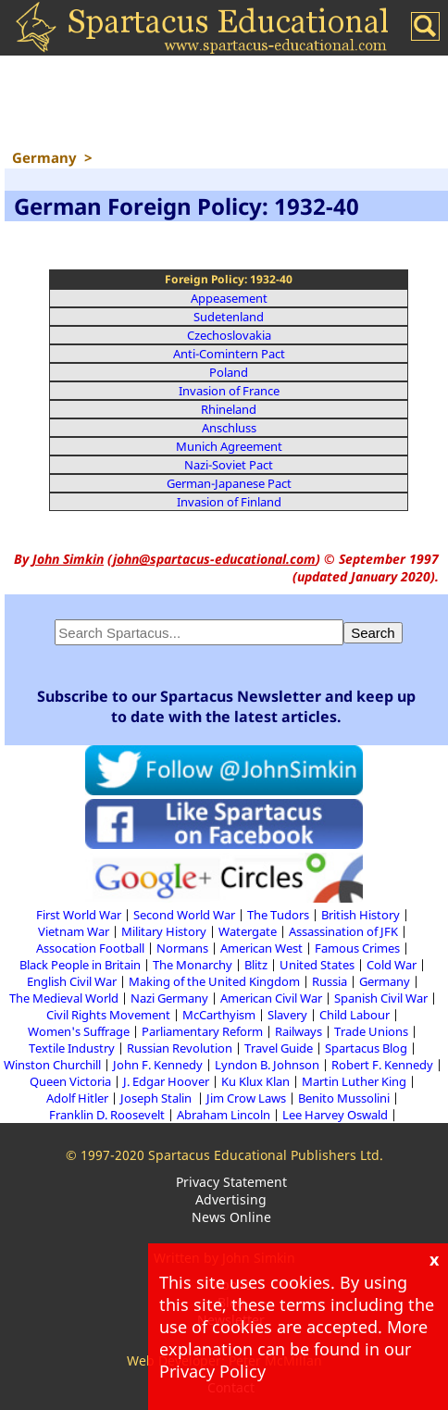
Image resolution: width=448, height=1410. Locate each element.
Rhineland (228, 409)
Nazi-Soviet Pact (228, 464)
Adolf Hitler (77, 1098)
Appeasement (229, 298)
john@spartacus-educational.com (214, 559)
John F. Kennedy (158, 1064)
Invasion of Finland (229, 501)
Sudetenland (228, 316)
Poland (228, 372)
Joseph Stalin (157, 1098)
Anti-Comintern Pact (229, 353)
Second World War (184, 914)
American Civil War (271, 998)
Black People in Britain (80, 964)
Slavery (287, 1014)
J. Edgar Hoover (166, 1081)
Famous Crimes (357, 948)
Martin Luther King (354, 1081)
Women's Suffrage (79, 1031)
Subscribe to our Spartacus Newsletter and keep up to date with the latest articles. (226, 706)
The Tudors (278, 914)
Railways (298, 1031)
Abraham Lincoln (223, 1114)
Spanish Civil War (381, 998)
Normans (182, 948)
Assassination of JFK (343, 931)
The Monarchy (192, 964)
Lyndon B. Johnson (267, 1064)
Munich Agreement (229, 446)
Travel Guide (278, 1048)
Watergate (247, 931)
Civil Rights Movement (108, 1014)
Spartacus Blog (366, 1048)
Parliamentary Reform (202, 1031)
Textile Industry (72, 1048)
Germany (384, 981)
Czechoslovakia (229, 335)
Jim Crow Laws (246, 1098)
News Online (231, 1217)
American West (261, 948)
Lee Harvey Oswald (335, 1114)
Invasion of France (229, 390)
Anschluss (229, 427)
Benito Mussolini (344, 1098)
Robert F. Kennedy (382, 1064)
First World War (78, 914)
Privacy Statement (231, 1182)
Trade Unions (371, 1031)
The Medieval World (63, 998)
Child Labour (354, 1014)
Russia (329, 981)
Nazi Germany (169, 998)
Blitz (256, 964)
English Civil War (72, 981)
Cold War (392, 964)
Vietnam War (73, 931)
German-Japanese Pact (229, 483)
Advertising (231, 1199)
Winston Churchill (52, 1064)
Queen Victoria (70, 1081)
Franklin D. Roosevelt (107, 1114)
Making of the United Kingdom (214, 981)
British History (360, 914)
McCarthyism (218, 1014)
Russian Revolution (179, 1048)
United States (317, 964)
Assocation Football (90, 948)
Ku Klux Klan (255, 1081)
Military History (163, 931)
